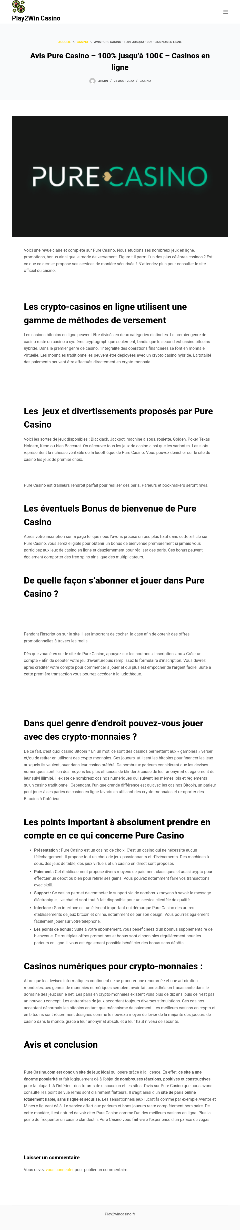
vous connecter (60, 1169)
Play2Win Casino (36, 18)
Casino (145, 81)
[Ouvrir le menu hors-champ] (225, 11)
